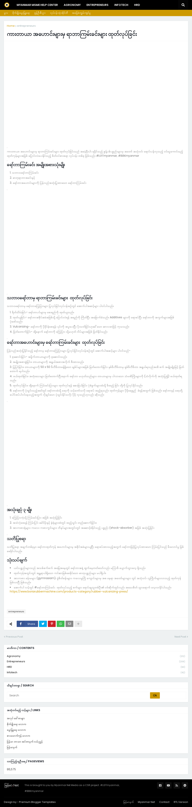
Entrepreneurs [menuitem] (97, 5)
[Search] (78, 695)
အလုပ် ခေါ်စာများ (16, 718)
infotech (96, 672)
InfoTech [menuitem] (121, 5)
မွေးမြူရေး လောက (16, 730)
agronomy (96, 656)
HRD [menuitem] (137, 5)
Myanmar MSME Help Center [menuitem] (37, 5)
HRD (96, 667)
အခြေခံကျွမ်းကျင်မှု (81, 13)
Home (11, 26)
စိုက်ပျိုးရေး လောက (16, 724)
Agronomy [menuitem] (72, 5)
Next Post (180, 637)
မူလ (6, 13)
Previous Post (14, 637)
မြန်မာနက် (12, 747)
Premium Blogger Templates (37, 802)
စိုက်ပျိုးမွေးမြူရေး (21, 13)
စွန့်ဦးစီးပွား (40, 13)
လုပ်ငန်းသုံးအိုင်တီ (59, 13)
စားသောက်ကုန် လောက (18, 736)
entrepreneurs (26, 26)
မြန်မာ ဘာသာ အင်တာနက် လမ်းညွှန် (25, 741)
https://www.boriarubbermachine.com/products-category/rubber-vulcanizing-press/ (69, 591)
